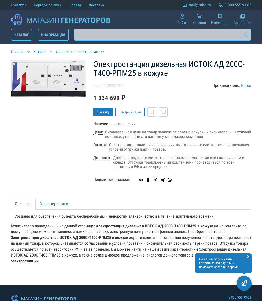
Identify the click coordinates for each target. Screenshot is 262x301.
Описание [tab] (23, 203)
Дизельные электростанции (80, 51)
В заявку (103, 112)
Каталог (21, 34)
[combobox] (162, 35)
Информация (53, 34)
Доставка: (102, 157)
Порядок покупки (48, 5)
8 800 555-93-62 (238, 5)
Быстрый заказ (129, 112)
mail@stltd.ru (200, 5)
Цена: (98, 132)
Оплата (75, 5)
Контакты (18, 5)
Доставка (96, 5)
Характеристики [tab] (54, 203)
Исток (246, 85)
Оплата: (100, 145)
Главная (18, 51)
